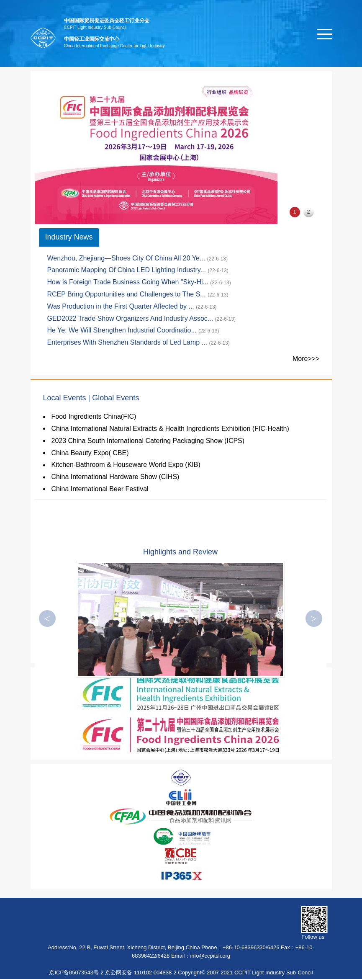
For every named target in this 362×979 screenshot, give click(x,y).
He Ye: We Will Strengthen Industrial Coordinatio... (123, 330)
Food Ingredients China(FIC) (93, 416)
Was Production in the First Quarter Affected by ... (121, 306)
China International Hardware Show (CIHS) (115, 476)
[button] (314, 618)
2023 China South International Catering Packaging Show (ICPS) (148, 440)
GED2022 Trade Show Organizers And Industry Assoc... (131, 318)
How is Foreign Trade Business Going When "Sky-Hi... (129, 282)
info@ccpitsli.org (210, 956)
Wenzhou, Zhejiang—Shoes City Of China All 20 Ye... (127, 258)
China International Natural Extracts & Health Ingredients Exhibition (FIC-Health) (170, 428)
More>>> (306, 358)
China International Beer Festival (100, 488)
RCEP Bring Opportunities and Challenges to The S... (127, 294)
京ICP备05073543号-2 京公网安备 (90, 972)
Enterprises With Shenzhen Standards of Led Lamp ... (128, 342)
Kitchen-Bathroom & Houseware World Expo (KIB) (125, 464)
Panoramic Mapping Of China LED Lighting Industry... (127, 269)
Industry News (69, 237)
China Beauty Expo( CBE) (90, 452)
